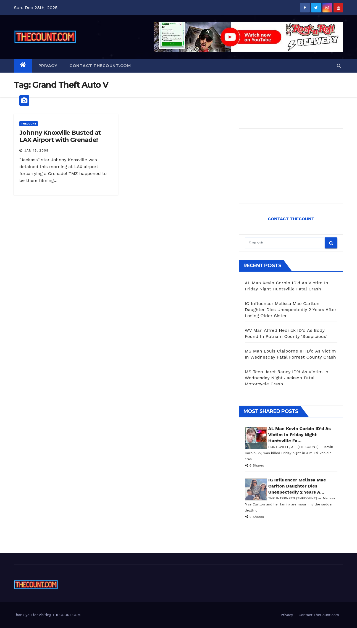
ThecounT (28, 123)
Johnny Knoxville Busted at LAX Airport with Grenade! (60, 136)
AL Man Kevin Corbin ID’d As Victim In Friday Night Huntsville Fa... (299, 434)
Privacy (47, 65)
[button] (339, 65)
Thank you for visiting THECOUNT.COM (47, 615)
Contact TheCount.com (100, 65)
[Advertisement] (291, 165)
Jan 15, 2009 (36, 150)
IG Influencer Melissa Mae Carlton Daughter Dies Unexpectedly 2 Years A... (297, 486)
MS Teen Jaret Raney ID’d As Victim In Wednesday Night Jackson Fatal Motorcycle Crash (287, 377)
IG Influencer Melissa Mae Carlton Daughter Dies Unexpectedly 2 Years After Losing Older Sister (290, 309)
